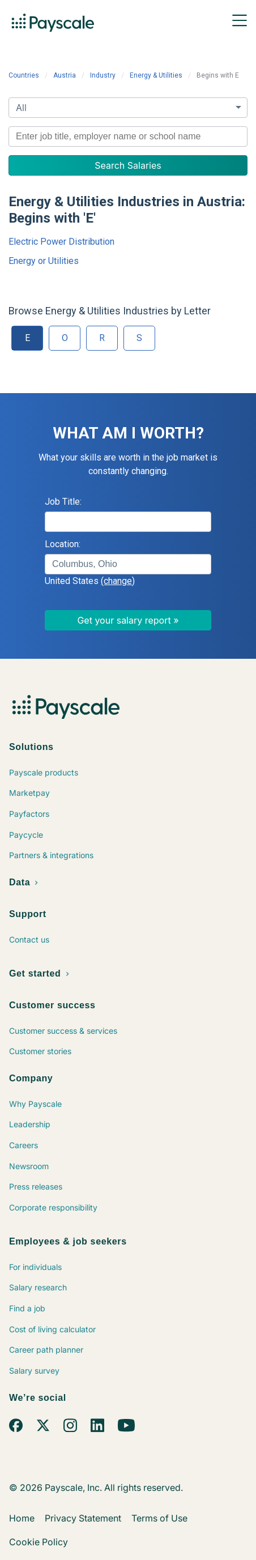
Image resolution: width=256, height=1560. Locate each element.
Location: (62, 544)
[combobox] (128, 136)
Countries (23, 75)
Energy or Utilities (43, 260)
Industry (103, 75)
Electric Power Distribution (61, 241)
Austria (64, 75)
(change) (118, 581)
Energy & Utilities (156, 75)
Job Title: (63, 501)
